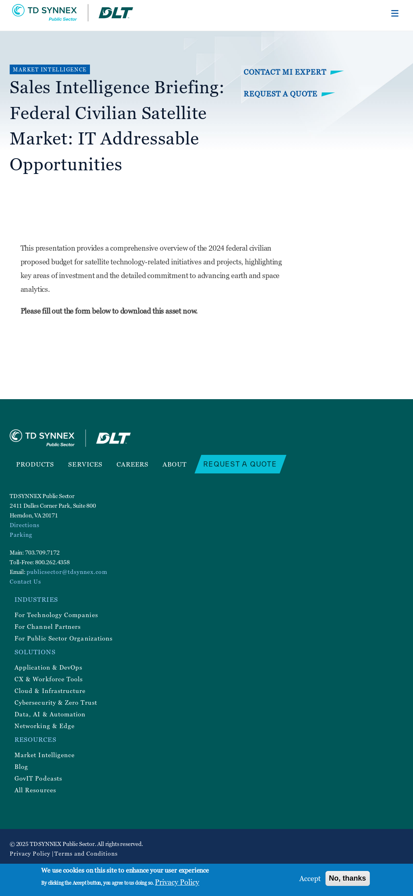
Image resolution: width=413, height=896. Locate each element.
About (175, 464)
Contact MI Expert (285, 72)
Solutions (35, 651)
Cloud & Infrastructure (50, 690)
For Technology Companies (56, 614)
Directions (25, 524)
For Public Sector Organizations (64, 638)
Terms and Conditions (86, 853)
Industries (36, 599)
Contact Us (25, 581)
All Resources (35, 789)
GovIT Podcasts (38, 778)
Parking (21, 534)
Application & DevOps (48, 667)
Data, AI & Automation (50, 714)
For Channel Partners (48, 626)
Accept (310, 878)
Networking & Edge (45, 725)
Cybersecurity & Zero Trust (56, 702)
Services (85, 464)
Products (35, 464)
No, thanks (347, 878)
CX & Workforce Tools (49, 678)
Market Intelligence (45, 754)
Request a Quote (280, 94)
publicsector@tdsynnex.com (67, 571)
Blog (21, 766)
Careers (133, 464)
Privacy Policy (30, 853)
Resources (35, 739)
